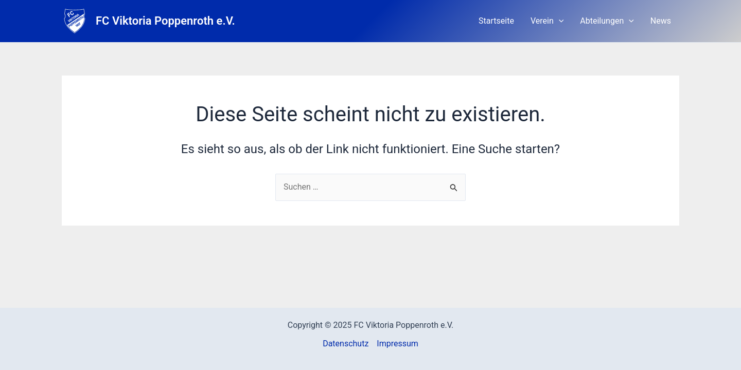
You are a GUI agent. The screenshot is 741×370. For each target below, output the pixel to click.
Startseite (496, 21)
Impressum (397, 343)
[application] (559, 21)
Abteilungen (606, 21)
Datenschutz (345, 343)
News (660, 21)
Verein (547, 21)
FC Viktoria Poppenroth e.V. (165, 20)
